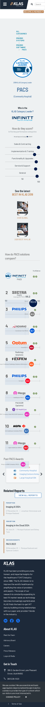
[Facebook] (12, 621)
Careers (6, 645)
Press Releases (9, 651)
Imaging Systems (20, 39)
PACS (24, 49)
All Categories (21, 32)
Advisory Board (9, 640)
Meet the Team (9, 635)
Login (12, 12)
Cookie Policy (13, 697)
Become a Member (33, 11)
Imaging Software (20, 46)
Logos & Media (9, 656)
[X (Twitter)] (18, 621)
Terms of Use (17, 704)
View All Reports (28, 495)
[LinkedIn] (5, 621)
